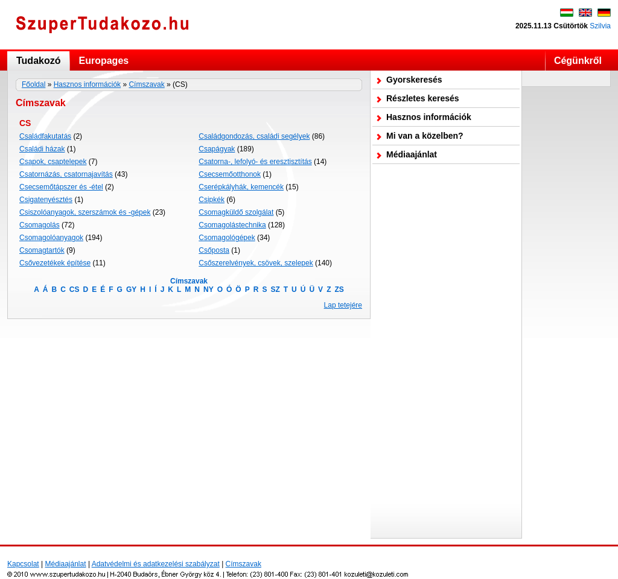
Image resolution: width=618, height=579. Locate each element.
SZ (274, 289)
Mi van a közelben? (425, 136)
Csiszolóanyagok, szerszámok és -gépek (84, 212)
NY (208, 289)
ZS (338, 289)
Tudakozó (38, 60)
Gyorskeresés (414, 79)
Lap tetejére (343, 305)
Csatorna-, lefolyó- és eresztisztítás (255, 161)
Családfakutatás (45, 136)
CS (74, 289)
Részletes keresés (422, 98)
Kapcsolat (23, 564)
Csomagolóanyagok (51, 237)
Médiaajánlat (411, 154)
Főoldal (33, 84)
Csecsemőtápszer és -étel (61, 187)
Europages (103, 60)
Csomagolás (39, 225)
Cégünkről (578, 60)
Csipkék (212, 199)
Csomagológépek (227, 237)
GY (131, 289)
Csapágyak (217, 149)
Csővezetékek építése (55, 263)
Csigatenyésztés (45, 199)
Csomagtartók (42, 250)
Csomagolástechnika (232, 225)
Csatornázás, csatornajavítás (66, 174)
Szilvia (600, 26)
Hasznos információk (87, 84)
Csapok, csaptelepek (52, 161)
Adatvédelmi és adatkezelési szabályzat (156, 564)
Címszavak (146, 84)
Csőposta (214, 250)
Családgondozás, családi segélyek (254, 136)
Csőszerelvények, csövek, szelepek (256, 263)
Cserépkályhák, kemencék (241, 187)
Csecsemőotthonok (230, 174)
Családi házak (42, 149)
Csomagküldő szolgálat (236, 212)
